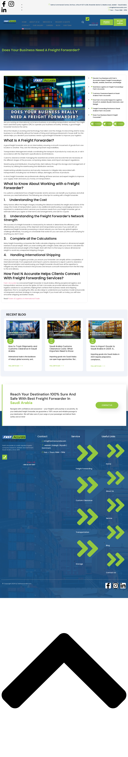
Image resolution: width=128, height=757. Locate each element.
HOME (24, 21)
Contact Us (107, 403)
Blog (57, 24)
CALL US (95, 23)
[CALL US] (87, 19)
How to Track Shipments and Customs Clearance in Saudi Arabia (22, 348)
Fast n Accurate (10, 283)
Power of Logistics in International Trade (24, 298)
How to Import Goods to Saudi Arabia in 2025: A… (103, 347)
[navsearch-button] (84, 22)
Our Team (66, 24)
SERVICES (47, 21)
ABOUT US (34, 21)
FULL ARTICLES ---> (16, 366)
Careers (48, 24)
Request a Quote (61, 21)
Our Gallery (37, 24)
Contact (26, 24)
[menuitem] (26, 26)
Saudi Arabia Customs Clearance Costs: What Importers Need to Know (61, 348)
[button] (96, 124)
